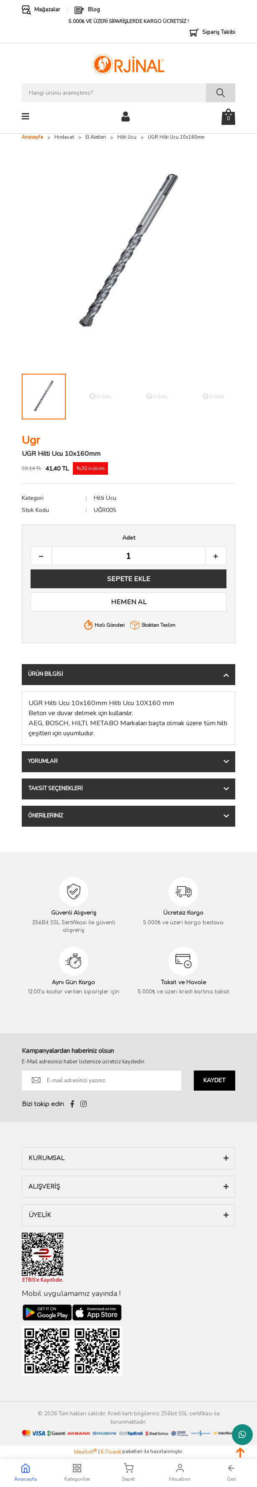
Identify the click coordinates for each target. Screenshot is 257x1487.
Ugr (31, 440)
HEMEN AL (128, 602)
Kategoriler (77, 1472)
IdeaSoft (85, 1451)
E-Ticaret (111, 1451)
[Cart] (228, 117)
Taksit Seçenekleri (55, 788)
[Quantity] (128, 556)
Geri (231, 1472)
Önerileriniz (45, 816)
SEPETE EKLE (128, 579)
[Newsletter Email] (101, 1081)
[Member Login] (125, 116)
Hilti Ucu (105, 498)
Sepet (128, 1472)
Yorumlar (43, 761)
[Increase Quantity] (215, 556)
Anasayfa (25, 1472)
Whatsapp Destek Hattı (242, 1434)
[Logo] (128, 64)
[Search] (128, 92)
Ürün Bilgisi (45, 674)
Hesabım (179, 1472)
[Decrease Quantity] (41, 556)
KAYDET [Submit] (214, 1080)
